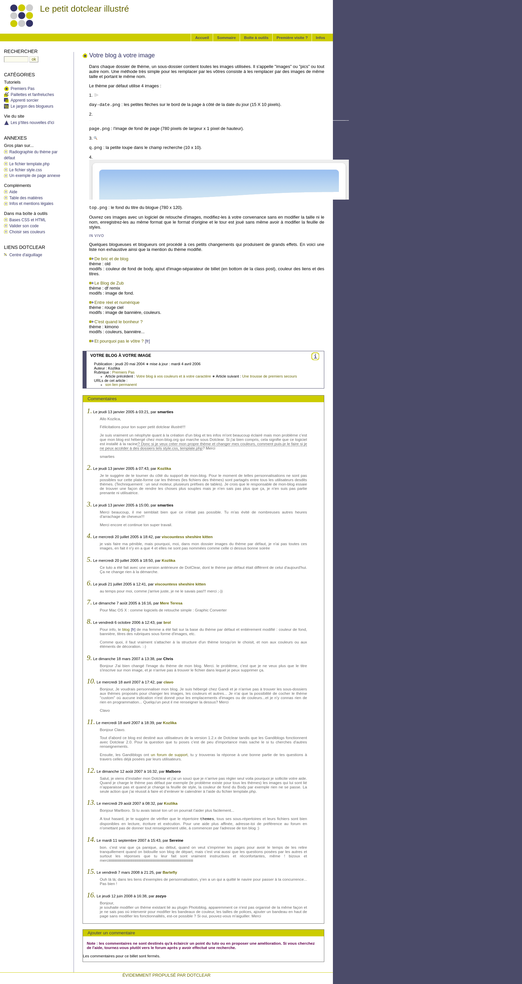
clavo (168, 682)
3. (89, 504)
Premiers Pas (123, 372)
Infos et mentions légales (31, 203)
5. (89, 559)
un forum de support (169, 754)
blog (126, 629)
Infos (320, 37)
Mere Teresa (171, 603)
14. (91, 839)
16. (91, 895)
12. (91, 770)
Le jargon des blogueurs (32, 106)
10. (91, 681)
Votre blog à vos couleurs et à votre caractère (173, 376)
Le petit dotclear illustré (84, 9)
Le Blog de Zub (109, 283)
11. (91, 722)
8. (89, 621)
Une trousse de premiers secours (269, 376)
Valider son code (24, 226)
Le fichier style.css (25, 170)
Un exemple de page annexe (34, 175)
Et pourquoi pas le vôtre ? (119, 341)
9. (89, 658)
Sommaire (226, 37)
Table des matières (26, 198)
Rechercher (21, 51)
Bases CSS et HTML (27, 220)
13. (91, 802)
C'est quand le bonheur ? (119, 321)
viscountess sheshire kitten (187, 536)
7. (89, 602)
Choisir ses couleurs (27, 232)
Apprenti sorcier (25, 100)
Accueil (202, 37)
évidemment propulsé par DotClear (167, 975)
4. (89, 536)
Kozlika (164, 468)
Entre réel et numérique (117, 302)
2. (89, 468)
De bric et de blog (112, 258)
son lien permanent (121, 385)
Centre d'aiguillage (25, 255)
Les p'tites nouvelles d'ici (32, 122)
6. (89, 583)
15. (91, 871)
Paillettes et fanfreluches (32, 94)
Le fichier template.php (29, 164)
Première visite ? (292, 37)
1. (89, 411)
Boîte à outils (256, 37)
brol (167, 622)
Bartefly (169, 872)
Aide (13, 192)
